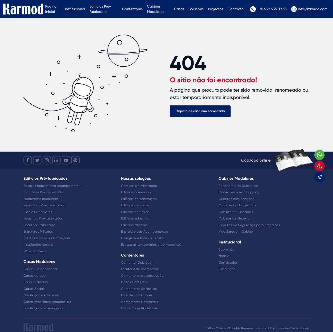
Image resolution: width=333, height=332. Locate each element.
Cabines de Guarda (234, 218)
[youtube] (66, 160)
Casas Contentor (134, 282)
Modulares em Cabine (236, 231)
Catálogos (227, 269)
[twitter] (37, 160)
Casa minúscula (36, 282)
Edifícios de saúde (135, 205)
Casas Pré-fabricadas (41, 269)
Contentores (132, 9)
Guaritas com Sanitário (237, 199)
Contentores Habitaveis (139, 302)
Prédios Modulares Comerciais (47, 238)
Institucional (75, 9)
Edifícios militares (134, 225)
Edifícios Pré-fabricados (100, 9)
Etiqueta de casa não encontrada (200, 111)
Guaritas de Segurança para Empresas (249, 225)
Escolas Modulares (38, 212)
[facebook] (28, 160)
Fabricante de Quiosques (238, 186)
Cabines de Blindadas (236, 212)
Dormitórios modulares (41, 199)
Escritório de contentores (140, 269)
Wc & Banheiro (35, 251)
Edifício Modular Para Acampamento (52, 186)
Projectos (215, 9)
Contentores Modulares (139, 308)
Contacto (236, 9)
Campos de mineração (139, 186)
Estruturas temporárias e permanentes (151, 245)
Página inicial (51, 9)
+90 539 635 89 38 (268, 9)
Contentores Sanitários (139, 289)
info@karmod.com (309, 9)
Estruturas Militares (38, 231)
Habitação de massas (41, 295)
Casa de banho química (237, 205)
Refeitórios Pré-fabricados (44, 205)
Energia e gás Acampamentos (144, 231)
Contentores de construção (142, 276)
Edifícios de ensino (135, 212)
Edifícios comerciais (136, 192)
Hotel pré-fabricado (39, 225)
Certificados (228, 263)
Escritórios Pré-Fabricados (44, 192)
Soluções (196, 9)
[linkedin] (56, 160)
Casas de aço (34, 276)
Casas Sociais (34, 289)
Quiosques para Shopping (239, 192)
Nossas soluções (136, 178)
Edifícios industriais (135, 218)
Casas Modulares (39, 261)
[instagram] (47, 160)
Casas (179, 9)
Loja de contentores (136, 295)
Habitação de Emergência (44, 308)
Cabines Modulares (155, 9)
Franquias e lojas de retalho (143, 238)
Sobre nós (226, 249)
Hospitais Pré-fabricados (43, 218)
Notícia (224, 256)
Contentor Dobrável (136, 263)
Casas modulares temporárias (47, 302)
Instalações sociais (38, 245)
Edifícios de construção (139, 199)
